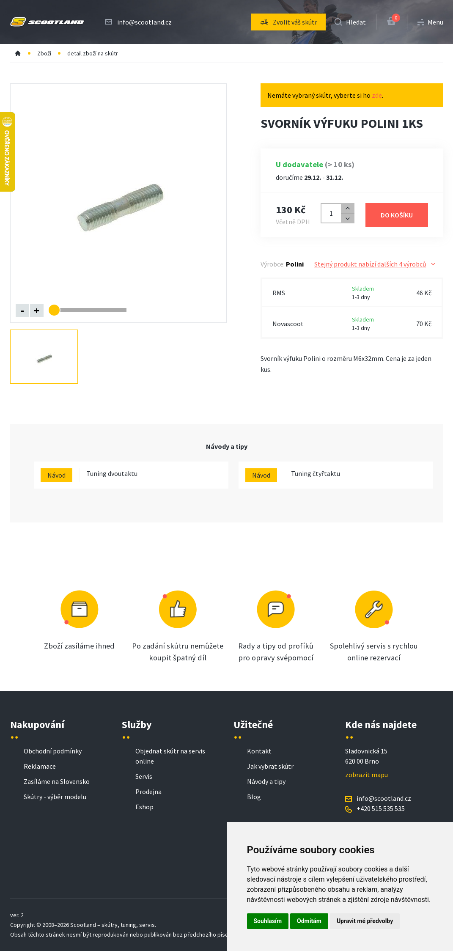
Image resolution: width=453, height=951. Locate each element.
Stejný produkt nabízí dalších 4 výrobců (375, 264)
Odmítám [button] (309, 921)
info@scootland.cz (144, 22)
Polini (295, 264)
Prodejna (148, 791)
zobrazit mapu (366, 774)
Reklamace (40, 766)
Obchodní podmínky (53, 751)
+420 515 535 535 (381, 808)
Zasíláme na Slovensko (57, 781)
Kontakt (259, 751)
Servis (143, 776)
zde (377, 95)
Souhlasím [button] (268, 921)
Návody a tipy (266, 781)
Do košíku (397, 215)
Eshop (144, 807)
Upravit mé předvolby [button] (365, 921)
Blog (254, 796)
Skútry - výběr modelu (55, 796)
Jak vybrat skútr (270, 766)
